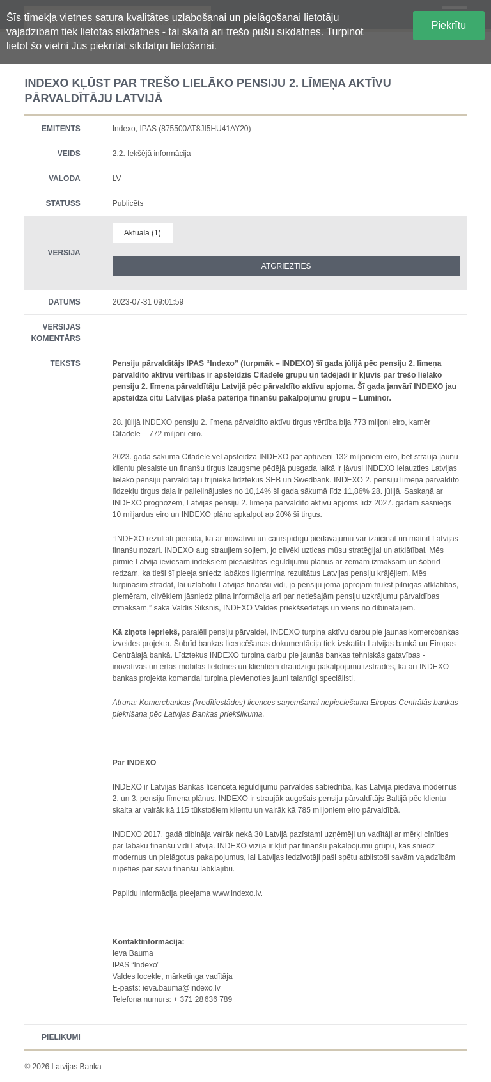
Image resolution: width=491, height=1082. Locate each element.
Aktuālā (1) (142, 232)
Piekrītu (449, 25)
